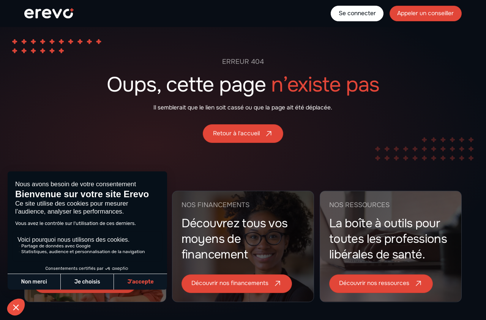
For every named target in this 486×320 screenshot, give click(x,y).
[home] (49, 13)
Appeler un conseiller (425, 13)
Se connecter (357, 13)
